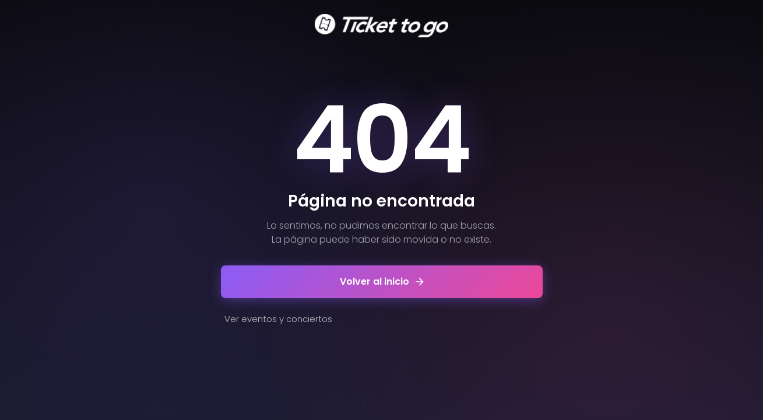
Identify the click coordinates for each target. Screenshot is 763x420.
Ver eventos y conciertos (278, 319)
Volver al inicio (382, 281)
